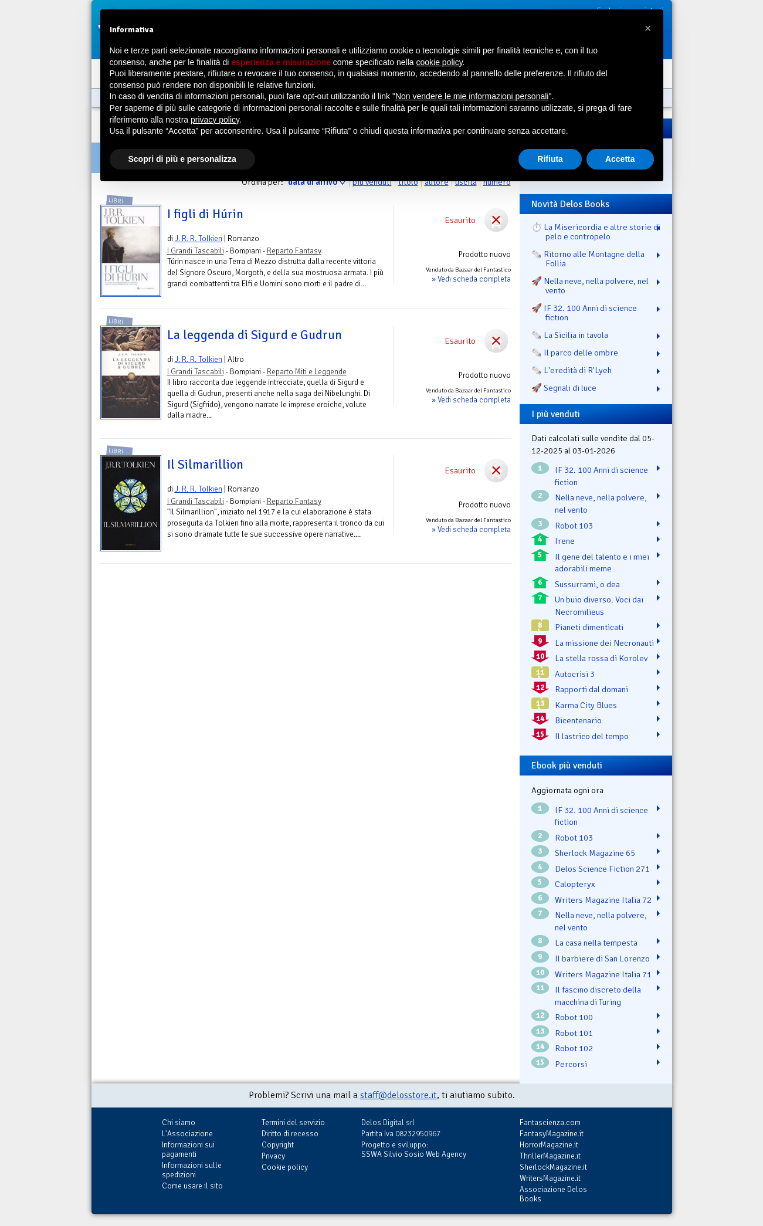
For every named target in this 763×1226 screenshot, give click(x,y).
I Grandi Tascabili (195, 251)
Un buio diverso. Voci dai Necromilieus (599, 605)
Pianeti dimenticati (589, 627)
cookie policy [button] (439, 62)
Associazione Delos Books (553, 1194)
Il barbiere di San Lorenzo (602, 958)
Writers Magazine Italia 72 (603, 900)
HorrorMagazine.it (549, 1145)
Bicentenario (578, 720)
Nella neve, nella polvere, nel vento (601, 503)
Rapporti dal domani (591, 689)
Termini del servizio (293, 1122)
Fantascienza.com (550, 1122)
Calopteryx (575, 884)
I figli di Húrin (205, 214)
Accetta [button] (620, 159)
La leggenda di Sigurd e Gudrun (254, 335)
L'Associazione (187, 1134)
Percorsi (571, 1064)
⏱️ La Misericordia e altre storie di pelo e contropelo (595, 231)
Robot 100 (574, 1017)
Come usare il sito (192, 1186)
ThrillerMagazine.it (550, 1156)
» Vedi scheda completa (471, 279)
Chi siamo (178, 1122)
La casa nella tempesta (596, 942)
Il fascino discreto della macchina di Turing (598, 995)
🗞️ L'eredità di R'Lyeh (571, 370)
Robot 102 (574, 1048)
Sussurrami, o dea (587, 584)
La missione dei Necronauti (604, 643)
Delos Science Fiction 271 (602, 868)
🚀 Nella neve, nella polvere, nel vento (590, 285)
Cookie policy (285, 1167)
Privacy (273, 1156)
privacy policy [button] (215, 119)
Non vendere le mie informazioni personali (471, 96)
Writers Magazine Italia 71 (603, 974)
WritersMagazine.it (550, 1178)
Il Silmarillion (205, 464)
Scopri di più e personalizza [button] (182, 159)
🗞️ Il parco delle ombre (574, 352)
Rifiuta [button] (550, 159)
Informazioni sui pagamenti (188, 1149)
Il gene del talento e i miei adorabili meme (602, 562)
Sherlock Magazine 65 (595, 853)
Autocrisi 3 (575, 674)
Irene (565, 541)
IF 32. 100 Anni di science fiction (601, 476)
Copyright (278, 1145)
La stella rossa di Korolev (601, 658)
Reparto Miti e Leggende (307, 372)
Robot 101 (574, 1033)
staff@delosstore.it (398, 1095)
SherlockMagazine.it (553, 1167)
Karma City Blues (586, 705)
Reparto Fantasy (294, 251)
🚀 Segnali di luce (563, 387)
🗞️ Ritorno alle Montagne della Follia (588, 258)
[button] (648, 28)
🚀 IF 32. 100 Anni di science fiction (584, 312)
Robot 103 (574, 525)
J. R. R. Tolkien (198, 238)
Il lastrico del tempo (592, 736)
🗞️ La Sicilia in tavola (569, 335)
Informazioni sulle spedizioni (192, 1170)
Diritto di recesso (290, 1134)
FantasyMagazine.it (552, 1134)
